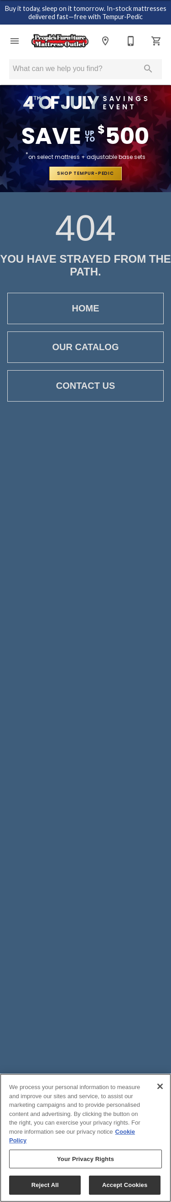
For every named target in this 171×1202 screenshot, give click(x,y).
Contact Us (85, 386)
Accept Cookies (124, 1185)
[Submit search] (148, 69)
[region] (85, 1138)
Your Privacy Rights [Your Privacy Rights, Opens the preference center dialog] (85, 1159)
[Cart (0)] (156, 41)
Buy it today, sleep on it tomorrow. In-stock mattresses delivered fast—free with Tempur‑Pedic (85, 13)
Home (85, 308)
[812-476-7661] (131, 41)
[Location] (105, 41)
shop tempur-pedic (85, 173)
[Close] (160, 1086)
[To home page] (60, 40)
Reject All (45, 1185)
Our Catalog (85, 347)
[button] (15, 41)
